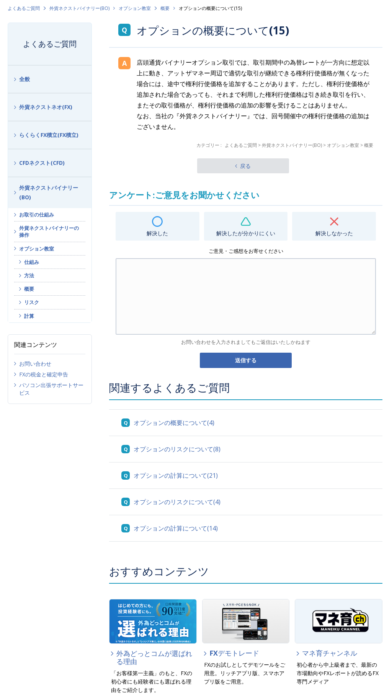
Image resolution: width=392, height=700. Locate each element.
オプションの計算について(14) (176, 528)
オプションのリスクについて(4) (177, 502)
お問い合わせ (35, 363)
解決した (157, 233)
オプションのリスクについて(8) (177, 449)
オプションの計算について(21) (176, 475)
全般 (24, 79)
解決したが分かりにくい (245, 233)
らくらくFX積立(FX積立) (48, 134)
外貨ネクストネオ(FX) (45, 107)
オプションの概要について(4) (174, 422)
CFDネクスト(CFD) (42, 162)
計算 (29, 316)
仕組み (31, 262)
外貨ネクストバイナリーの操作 (49, 231)
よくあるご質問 (24, 8)
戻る (245, 165)
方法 (29, 275)
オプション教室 (135, 8)
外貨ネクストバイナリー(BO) (79, 8)
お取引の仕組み (36, 214)
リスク (31, 302)
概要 (165, 8)
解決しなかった (334, 233)
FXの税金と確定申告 (43, 374)
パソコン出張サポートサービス (51, 388)
